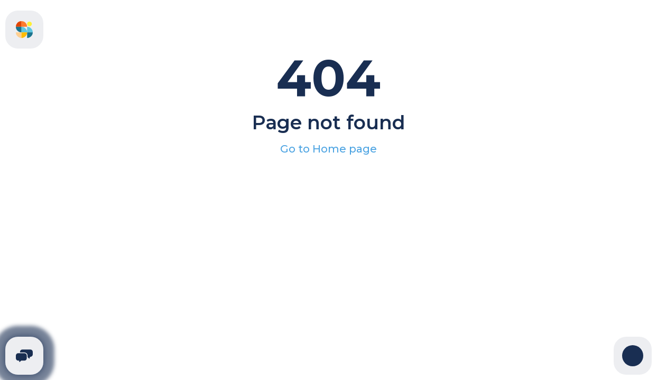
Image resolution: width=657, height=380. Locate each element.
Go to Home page (328, 148)
